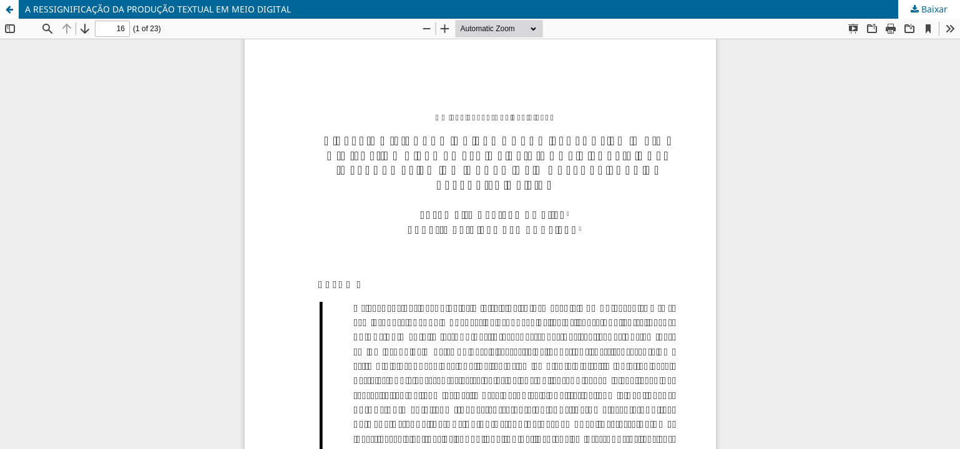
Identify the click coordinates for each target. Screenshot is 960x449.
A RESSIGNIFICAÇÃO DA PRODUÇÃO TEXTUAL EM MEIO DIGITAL (158, 9)
